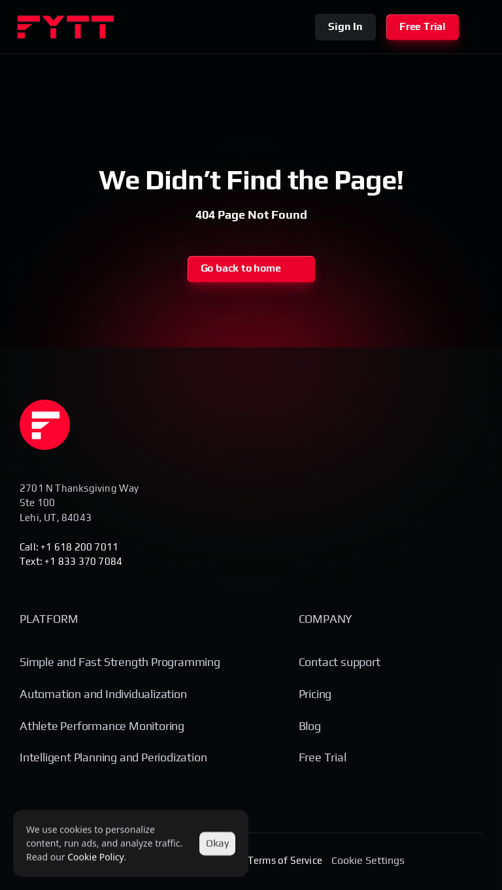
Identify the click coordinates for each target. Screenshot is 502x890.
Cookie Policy (95, 857)
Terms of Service (285, 860)
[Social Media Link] (422, 861)
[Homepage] (45, 425)
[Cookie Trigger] (368, 860)
